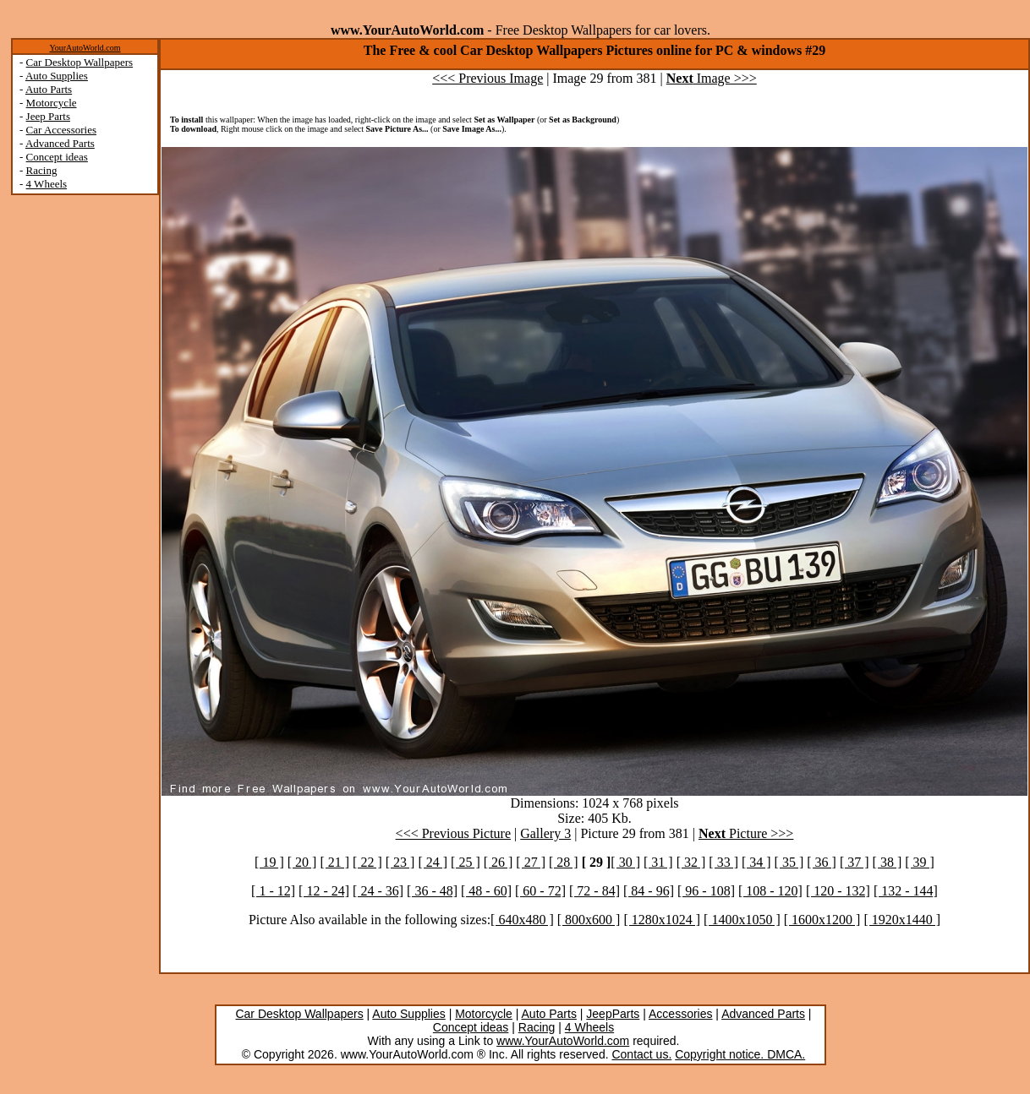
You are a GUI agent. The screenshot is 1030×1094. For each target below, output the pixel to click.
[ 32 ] (691, 862)
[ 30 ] (625, 862)
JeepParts (612, 1014)
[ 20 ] (302, 862)
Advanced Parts (60, 143)
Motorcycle (51, 102)
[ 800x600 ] (589, 919)
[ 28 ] (563, 862)
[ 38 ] (887, 862)
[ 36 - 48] (432, 891)
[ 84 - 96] (648, 891)
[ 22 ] (367, 862)
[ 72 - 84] (594, 891)
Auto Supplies (56, 75)
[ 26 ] (498, 862)
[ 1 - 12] (273, 891)
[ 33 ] (723, 862)
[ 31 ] (658, 862)
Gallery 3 (545, 833)
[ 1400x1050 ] (742, 919)
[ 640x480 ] (522, 919)
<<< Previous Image (487, 78)
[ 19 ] (269, 862)
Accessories (680, 1014)
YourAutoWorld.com (84, 47)
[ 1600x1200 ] (822, 919)
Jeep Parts (48, 116)
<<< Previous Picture (453, 833)
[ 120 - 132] (838, 891)
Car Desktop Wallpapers (80, 62)
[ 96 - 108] (706, 891)
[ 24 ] (432, 862)
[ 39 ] (919, 862)
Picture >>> (746, 833)
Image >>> (711, 78)
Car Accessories (61, 129)
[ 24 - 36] (378, 891)
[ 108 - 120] (770, 891)
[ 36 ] (821, 862)
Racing (42, 170)
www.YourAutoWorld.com (562, 1041)
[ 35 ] (789, 862)
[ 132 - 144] (906, 891)
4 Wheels (47, 183)
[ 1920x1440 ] (901, 919)
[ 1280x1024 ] (661, 919)
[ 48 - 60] (486, 891)
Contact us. (641, 1054)
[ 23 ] (400, 862)
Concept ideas (57, 156)
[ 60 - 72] (540, 891)
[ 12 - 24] (324, 891)
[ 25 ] (465, 862)
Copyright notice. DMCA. (740, 1054)
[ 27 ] (530, 862)
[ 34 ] (756, 862)
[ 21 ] (334, 862)
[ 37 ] (854, 862)
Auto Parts (48, 89)
